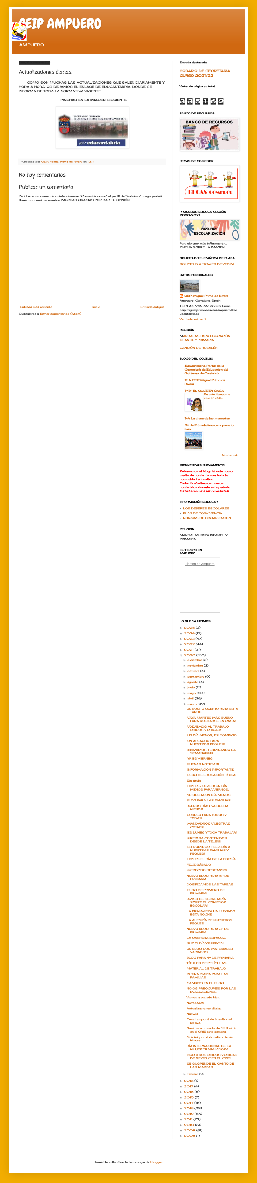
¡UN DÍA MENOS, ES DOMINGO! (212, 735)
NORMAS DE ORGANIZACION (207, 518)
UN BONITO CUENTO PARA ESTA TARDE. (212, 710)
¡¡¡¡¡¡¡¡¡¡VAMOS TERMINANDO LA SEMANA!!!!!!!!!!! (211, 751)
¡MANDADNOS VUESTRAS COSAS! (208, 825)
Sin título (194, 780)
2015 (189, 1097)
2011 (188, 1119)
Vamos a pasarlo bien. (203, 997)
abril (191, 698)
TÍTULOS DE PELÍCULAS (207, 963)
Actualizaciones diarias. (204, 1008)
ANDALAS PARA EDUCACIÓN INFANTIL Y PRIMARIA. (205, 338)
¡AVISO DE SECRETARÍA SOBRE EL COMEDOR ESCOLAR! (206, 902)
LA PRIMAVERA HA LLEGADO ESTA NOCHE (211, 912)
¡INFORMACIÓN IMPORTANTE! (210, 769)
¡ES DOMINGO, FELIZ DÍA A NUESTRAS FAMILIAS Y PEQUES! (208, 850)
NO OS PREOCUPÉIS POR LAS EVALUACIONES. (211, 990)
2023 (190, 638)
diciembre (195, 660)
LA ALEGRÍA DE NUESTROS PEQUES (209, 921)
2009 (190, 1130)
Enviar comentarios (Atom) (60, 313)
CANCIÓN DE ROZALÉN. (199, 347)
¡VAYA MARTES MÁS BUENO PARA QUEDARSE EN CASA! (211, 719)
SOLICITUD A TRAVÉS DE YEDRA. (207, 264)
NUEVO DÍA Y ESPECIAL (206, 943)
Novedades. (195, 1003)
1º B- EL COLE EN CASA (204, 390)
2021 (189, 650)
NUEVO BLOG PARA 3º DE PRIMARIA (208, 930)
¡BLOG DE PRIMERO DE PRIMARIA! (206, 891)
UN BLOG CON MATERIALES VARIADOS (210, 950)
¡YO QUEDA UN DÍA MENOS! (209, 795)
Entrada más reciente (36, 307)
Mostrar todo (230, 455)
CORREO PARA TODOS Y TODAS (206, 816)
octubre (193, 671)
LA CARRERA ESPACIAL (206, 937)
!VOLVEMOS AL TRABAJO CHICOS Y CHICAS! (208, 728)
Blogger (156, 1162)
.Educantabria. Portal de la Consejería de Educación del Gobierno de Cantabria (206, 369)
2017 (189, 1086)
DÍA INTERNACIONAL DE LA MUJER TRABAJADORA (209, 1047)
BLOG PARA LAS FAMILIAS (209, 800)
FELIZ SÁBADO (199, 864)
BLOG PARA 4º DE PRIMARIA (210, 957)
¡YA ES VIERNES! (200, 758)
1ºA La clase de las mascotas (207, 418)
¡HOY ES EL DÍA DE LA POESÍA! (211, 859)
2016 (189, 1092)
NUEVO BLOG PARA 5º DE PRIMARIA (208, 877)
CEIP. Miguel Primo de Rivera (206, 296)
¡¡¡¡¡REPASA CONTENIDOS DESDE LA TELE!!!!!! (207, 839)
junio (191, 687)
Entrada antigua (152, 307)
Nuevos (192, 1014)
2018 (189, 1080)
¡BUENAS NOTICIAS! (203, 764)
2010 (189, 1125)
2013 (189, 1108)
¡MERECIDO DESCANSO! (207, 870)
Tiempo (190, 564)
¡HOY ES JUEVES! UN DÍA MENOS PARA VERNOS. (208, 787)
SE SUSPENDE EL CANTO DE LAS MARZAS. (210, 1065)
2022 (190, 644)
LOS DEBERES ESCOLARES (206, 508)
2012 (189, 1114)
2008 (190, 1135)
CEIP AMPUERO (60, 24)
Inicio (96, 307)
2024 (190, 633)
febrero (193, 1074)
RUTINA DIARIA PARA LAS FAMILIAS (207, 975)
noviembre (195, 665)
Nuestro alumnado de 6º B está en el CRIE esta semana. (211, 1029)
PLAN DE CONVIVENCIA (202, 513)
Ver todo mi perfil (193, 319)
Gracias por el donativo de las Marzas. (210, 1038)
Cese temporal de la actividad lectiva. (209, 1020)
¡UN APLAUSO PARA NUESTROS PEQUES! (206, 742)
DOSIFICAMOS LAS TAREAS (210, 884)
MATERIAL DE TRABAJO (206, 968)
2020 (190, 655)
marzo (192, 704)
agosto (193, 682)
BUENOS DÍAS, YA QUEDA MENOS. (207, 807)
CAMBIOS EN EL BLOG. (205, 983)
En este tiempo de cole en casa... (217, 396)
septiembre (196, 676)
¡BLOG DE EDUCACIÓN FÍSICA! (211, 775)
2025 (190, 627)
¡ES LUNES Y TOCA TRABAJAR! (212, 832)
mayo (192, 693)
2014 (189, 1103)
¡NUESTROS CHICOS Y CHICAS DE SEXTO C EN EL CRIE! (212, 1056)
